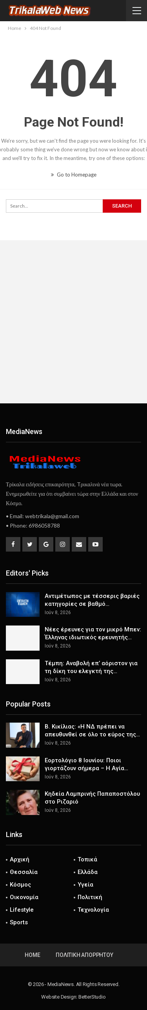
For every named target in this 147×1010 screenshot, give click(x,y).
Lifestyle (22, 909)
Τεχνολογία (93, 909)
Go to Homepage (73, 174)
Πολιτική (90, 897)
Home (32, 955)
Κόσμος (20, 884)
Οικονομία (24, 897)
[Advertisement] (73, 322)
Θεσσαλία (24, 872)
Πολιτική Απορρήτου (84, 955)
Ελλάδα (88, 872)
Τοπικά (87, 859)
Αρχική (19, 859)
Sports (19, 922)
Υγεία (85, 884)
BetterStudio (92, 997)
